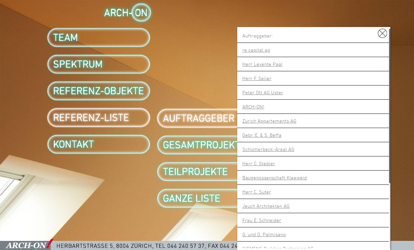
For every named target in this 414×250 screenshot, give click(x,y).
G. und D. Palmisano (264, 234)
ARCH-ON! (253, 106)
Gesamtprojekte (204, 145)
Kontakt (73, 144)
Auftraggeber (199, 118)
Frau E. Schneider (261, 220)
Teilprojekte (195, 171)
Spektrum (78, 64)
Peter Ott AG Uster (262, 92)
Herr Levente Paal (262, 64)
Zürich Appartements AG (269, 121)
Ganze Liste (191, 198)
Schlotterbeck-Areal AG (268, 149)
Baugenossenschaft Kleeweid (274, 177)
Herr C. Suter (256, 192)
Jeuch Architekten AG (266, 206)
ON (141, 12)
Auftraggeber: (257, 36)
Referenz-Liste (91, 117)
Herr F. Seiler (256, 78)
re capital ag (256, 50)
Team (65, 37)
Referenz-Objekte (98, 91)
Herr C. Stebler (258, 163)
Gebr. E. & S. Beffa (262, 135)
